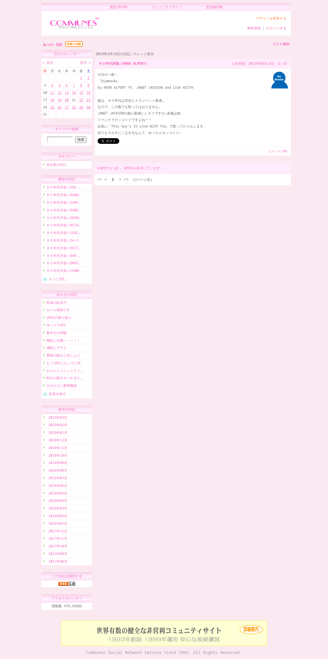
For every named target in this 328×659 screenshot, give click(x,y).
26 (59, 107)
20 (67, 99)
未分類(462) (56, 165)
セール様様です (58, 310)
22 (81, 99)
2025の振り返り (59, 318)
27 (67, 107)
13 (67, 92)
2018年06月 (56, 486)
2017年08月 (56, 562)
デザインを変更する (271, 18)
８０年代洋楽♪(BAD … (63, 256)
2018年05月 (56, 494)
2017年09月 (56, 554)
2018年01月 (56, 524)
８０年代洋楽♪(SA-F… (63, 241)
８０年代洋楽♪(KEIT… (63, 248)
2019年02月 (56, 425)
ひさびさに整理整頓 (61, 386)
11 (52, 92)
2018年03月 (56, 509)
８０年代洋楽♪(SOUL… (63, 233)
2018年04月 (56, 501)
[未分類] (239, 63)
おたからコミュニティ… (64, 371)
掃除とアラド (56, 348)
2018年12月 (56, 441)
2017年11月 (56, 539)
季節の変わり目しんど (63, 356)
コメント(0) (278, 151)
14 (74, 92)
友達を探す (57, 394)
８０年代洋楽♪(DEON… (63, 218)
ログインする (276, 28)
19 (59, 99)
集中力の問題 (56, 333)
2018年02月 (56, 516)
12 (59, 92)
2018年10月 (56, 456)
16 (88, 92)
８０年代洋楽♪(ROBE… (63, 211)
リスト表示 (281, 44)
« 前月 (48, 62)
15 (81, 92)
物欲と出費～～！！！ (63, 341)
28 (74, 107)
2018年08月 (56, 471)
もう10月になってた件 (63, 363)
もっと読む (57, 279)
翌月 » (85, 62)
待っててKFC (56, 326)
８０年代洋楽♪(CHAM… (63, 271)
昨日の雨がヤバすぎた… (64, 378)
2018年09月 (56, 463)
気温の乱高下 (56, 303)
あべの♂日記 (52, 44)
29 (81, 107)
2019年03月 (56, 418)
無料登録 (254, 28)
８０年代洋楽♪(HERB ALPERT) (123, 63)
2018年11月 (56, 448)
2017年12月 (56, 532)
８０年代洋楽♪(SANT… (63, 203)
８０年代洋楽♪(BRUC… (63, 263)
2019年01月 (56, 433)
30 (88, 107)
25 (52, 107)
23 (88, 99)
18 (52, 99)
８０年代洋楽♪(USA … (63, 188)
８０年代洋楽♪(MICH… (63, 226)
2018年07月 (56, 478)
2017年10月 (56, 547)
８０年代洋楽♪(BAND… (63, 195)
